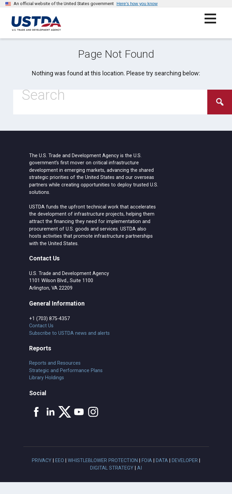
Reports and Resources (55, 363)
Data (162, 460)
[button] (214, 22)
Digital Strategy (111, 468)
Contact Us (41, 326)
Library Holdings (46, 378)
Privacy (41, 460)
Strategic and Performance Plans (66, 370)
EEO (59, 460)
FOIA (147, 460)
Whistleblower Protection (103, 460)
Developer (185, 460)
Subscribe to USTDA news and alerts (69, 333)
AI (139, 468)
